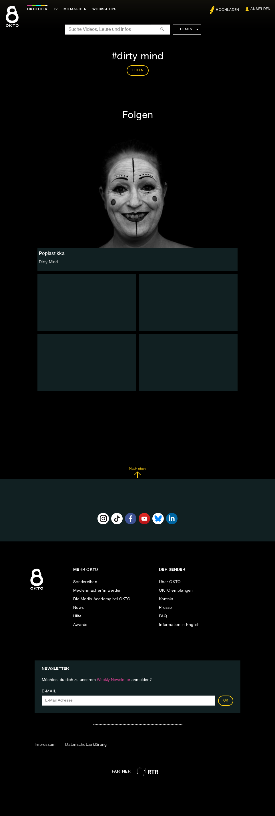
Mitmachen (75, 9)
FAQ (163, 616)
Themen (188, 29)
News (78, 608)
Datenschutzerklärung (86, 745)
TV (55, 9)
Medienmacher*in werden (97, 591)
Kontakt (166, 599)
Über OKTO (170, 582)
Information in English (179, 625)
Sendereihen (85, 582)
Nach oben (137, 473)
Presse (165, 608)
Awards (80, 625)
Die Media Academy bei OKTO (102, 599)
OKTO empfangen (176, 591)
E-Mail (49, 691)
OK (225, 700)
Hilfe (77, 616)
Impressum (45, 745)
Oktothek (37, 9)
